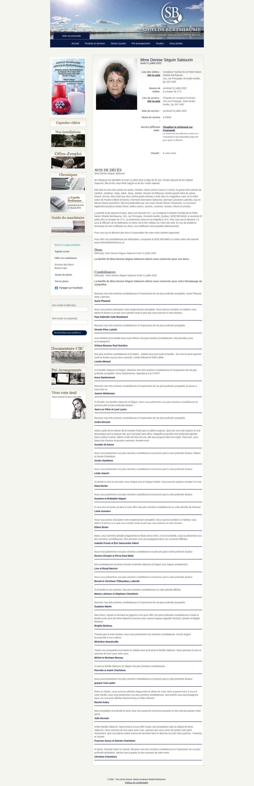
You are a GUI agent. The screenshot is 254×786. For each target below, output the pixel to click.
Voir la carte (153, 75)
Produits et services (95, 43)
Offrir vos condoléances (66, 258)
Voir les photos (62, 281)
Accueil (76, 43)
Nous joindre (176, 43)
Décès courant (118, 43)
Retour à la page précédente (67, 245)
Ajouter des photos (63, 274)
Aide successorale (71, 36)
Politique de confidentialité (136, 783)
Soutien (160, 43)
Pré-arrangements (141, 43)
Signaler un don (62, 251)
